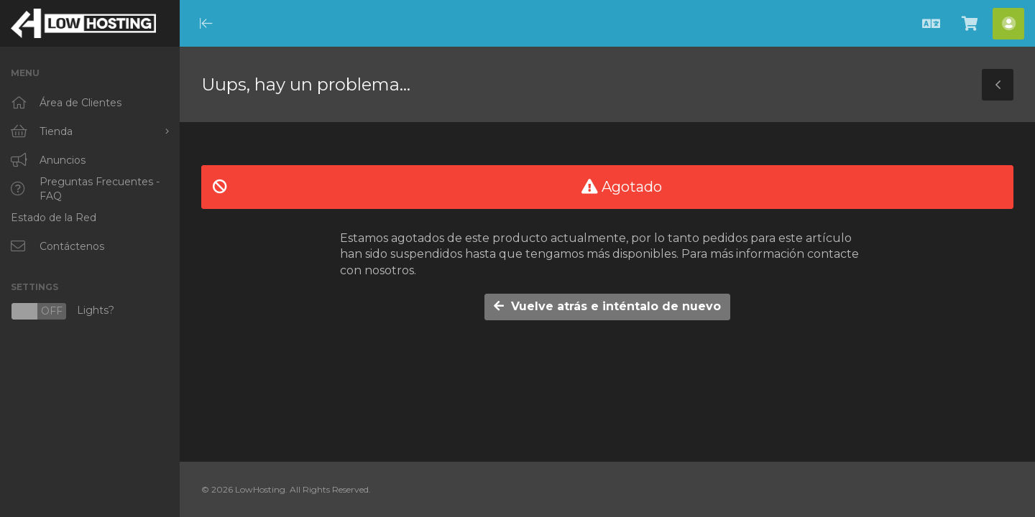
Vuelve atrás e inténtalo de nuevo (607, 306)
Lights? (62, 311)
